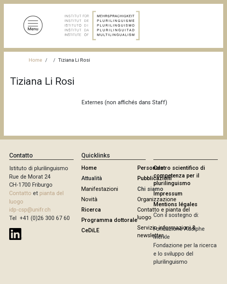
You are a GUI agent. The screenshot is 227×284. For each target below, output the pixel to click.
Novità (89, 199)
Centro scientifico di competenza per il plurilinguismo (179, 176)
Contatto (20, 193)
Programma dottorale (109, 220)
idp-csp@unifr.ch (30, 210)
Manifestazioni (99, 189)
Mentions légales (175, 204)
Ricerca (91, 210)
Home (35, 60)
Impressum (168, 193)
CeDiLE (90, 230)
